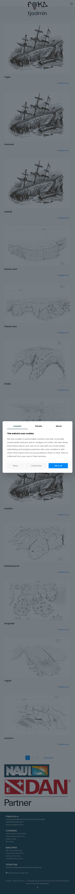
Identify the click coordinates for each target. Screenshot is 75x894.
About (59, 426)
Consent (17, 426)
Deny (15, 465)
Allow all (58, 465)
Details (38, 426)
